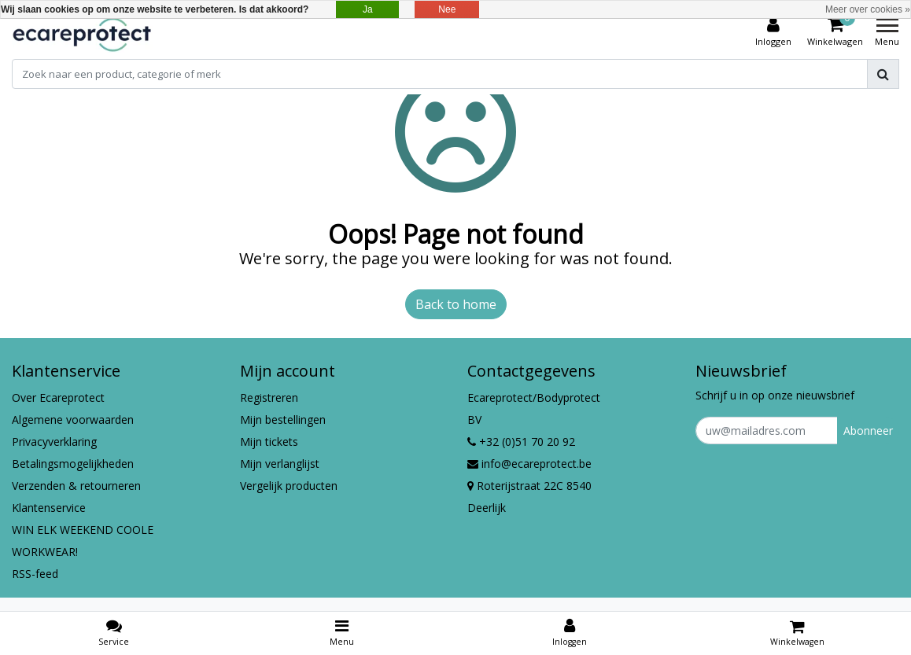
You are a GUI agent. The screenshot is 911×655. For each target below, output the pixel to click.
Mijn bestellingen (283, 419)
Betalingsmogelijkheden (73, 463)
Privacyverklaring (54, 441)
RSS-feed (35, 573)
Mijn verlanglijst (279, 463)
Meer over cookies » (867, 9)
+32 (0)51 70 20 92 (521, 441)
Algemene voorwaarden (73, 419)
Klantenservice (49, 507)
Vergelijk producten (288, 485)
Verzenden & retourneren (76, 485)
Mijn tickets (269, 441)
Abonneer (868, 430)
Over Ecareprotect (58, 397)
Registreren (269, 397)
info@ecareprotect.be (529, 463)
